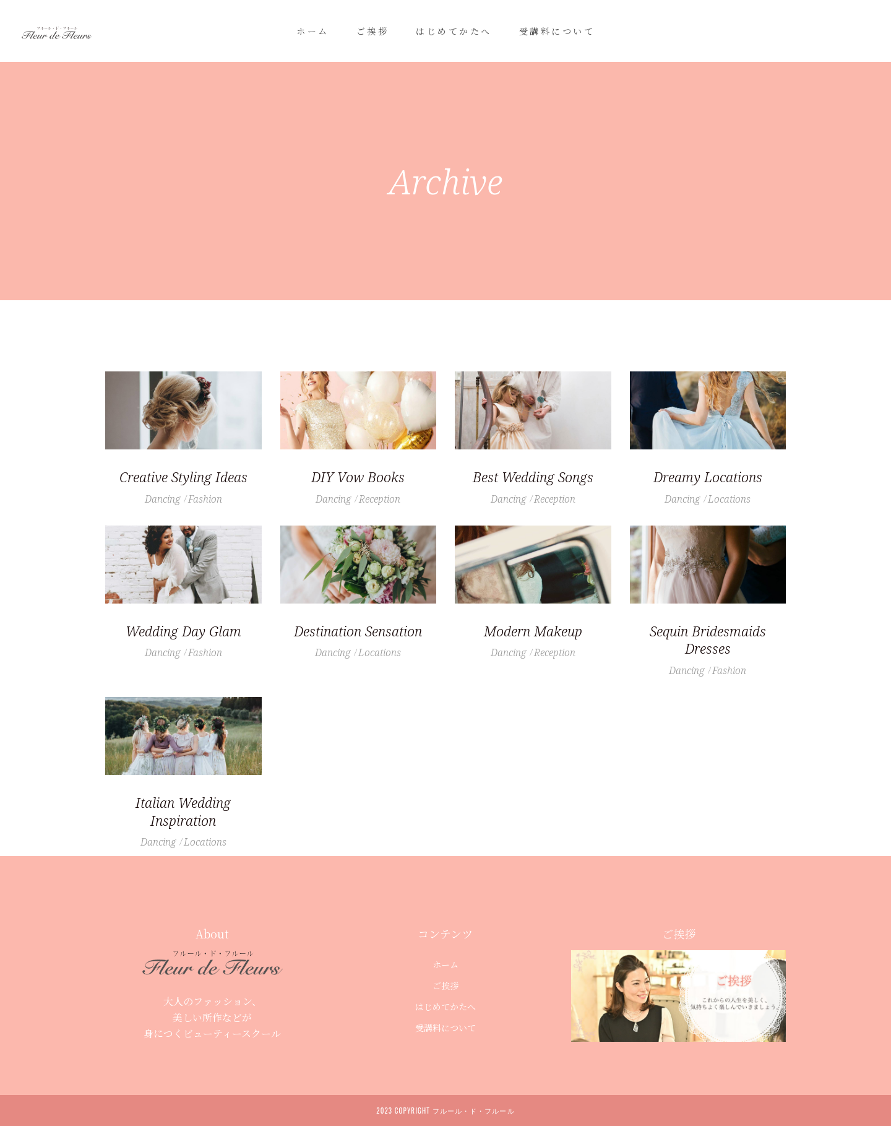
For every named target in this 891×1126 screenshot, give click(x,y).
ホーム (445, 964)
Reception (379, 499)
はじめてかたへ (445, 1006)
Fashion (205, 499)
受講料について (445, 1027)
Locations (729, 499)
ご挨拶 (445, 985)
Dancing (162, 499)
